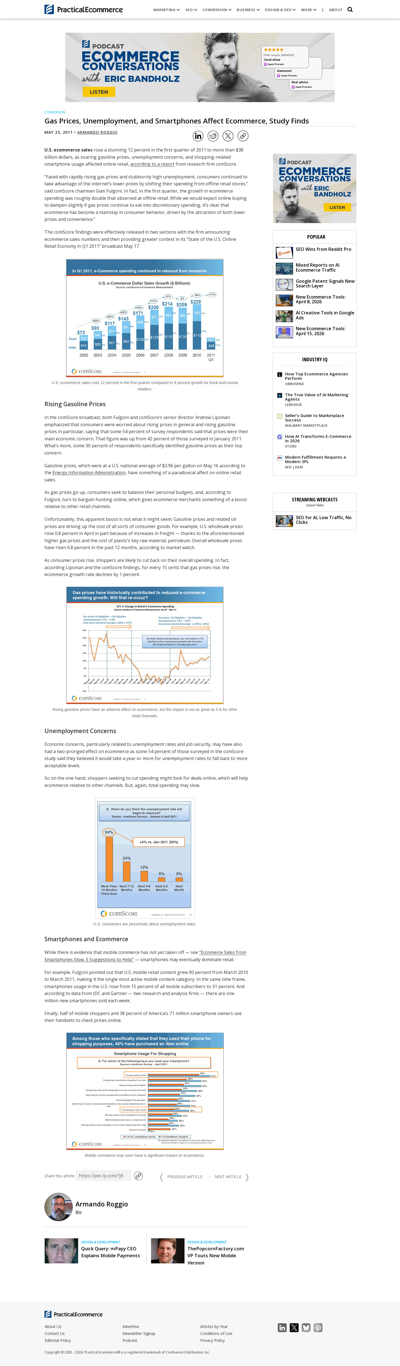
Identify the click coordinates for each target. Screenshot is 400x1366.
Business (248, 9)
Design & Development (101, 1242)
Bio (79, 1211)
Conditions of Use (216, 1333)
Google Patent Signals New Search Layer (315, 284)
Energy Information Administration (89, 472)
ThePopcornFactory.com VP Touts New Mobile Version (216, 1255)
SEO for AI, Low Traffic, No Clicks (314, 520)
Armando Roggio (97, 132)
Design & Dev (280, 9)
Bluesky (309, 1327)
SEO (191, 9)
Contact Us (55, 1333)
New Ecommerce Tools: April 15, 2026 (311, 331)
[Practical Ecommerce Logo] (83, 9)
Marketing (166, 9)
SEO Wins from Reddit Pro (313, 252)
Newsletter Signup (138, 1333)
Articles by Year (214, 1326)
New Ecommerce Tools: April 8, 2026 (311, 300)
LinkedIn (285, 1327)
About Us (53, 1326)
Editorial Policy (58, 1340)
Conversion (217, 9)
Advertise (130, 1326)
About (336, 9)
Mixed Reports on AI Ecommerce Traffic (307, 268)
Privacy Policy (212, 1340)
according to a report (152, 164)
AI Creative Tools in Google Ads (315, 316)
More (309, 9)
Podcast (129, 1340)
